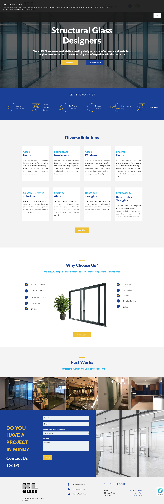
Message (46, 439)
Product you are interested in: (54, 429)
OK (157, 16)
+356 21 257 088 (79, 489)
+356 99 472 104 (79, 484)
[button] (69, 62)
